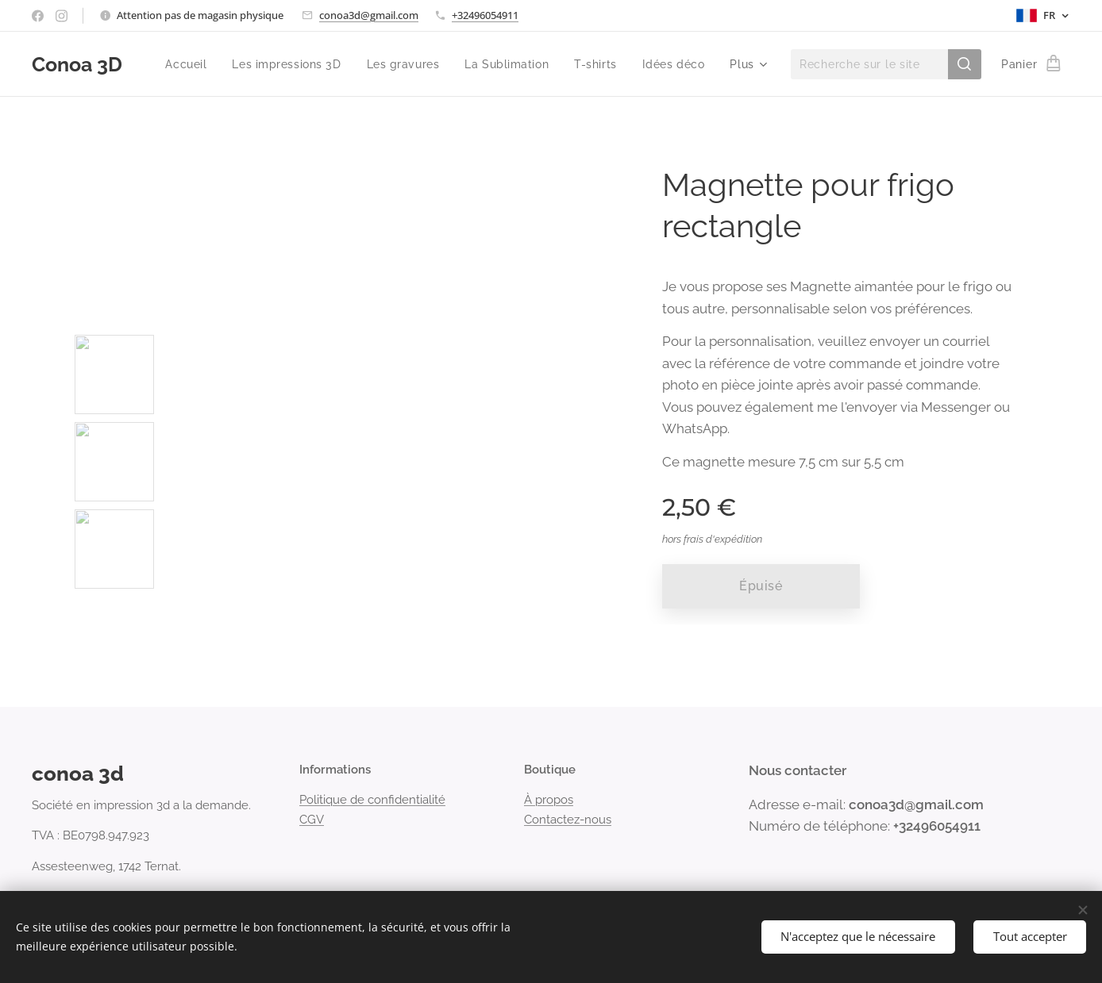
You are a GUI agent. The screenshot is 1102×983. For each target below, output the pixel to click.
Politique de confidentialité (372, 800)
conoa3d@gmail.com (368, 15)
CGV (311, 819)
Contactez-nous (567, 819)
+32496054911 (485, 15)
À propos (548, 800)
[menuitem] (183, 64)
